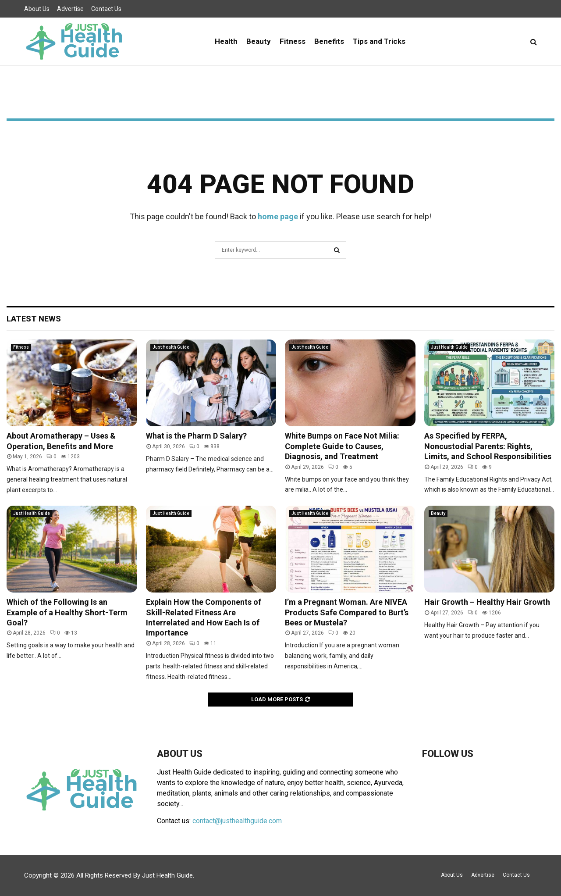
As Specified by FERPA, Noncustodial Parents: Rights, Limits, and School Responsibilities (487, 446)
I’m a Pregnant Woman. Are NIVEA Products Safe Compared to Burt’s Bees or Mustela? (346, 612)
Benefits (329, 41)
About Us (37, 8)
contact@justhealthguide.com (237, 821)
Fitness (292, 41)
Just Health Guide (171, 347)
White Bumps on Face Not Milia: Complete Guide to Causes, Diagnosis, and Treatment (342, 446)
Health (226, 41)
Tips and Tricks (379, 41)
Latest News (34, 318)
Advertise (70, 8)
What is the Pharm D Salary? (196, 435)
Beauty (258, 41)
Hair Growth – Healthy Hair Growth (487, 602)
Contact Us (106, 8)
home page (278, 216)
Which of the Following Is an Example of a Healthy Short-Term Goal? (67, 612)
